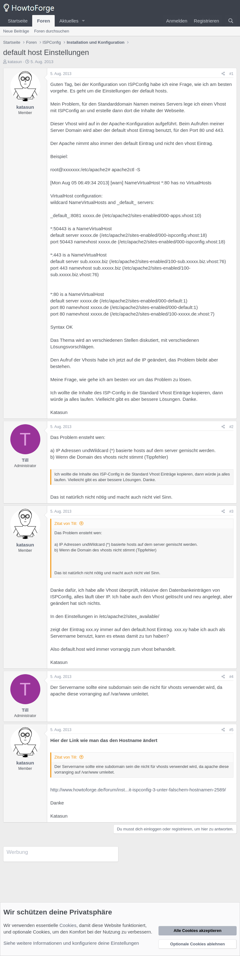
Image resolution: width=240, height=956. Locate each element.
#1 (231, 74)
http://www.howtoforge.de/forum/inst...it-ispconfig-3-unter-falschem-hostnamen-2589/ (138, 789)
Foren (43, 20)
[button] (83, 21)
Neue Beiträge (16, 31)
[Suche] (231, 21)
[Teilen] (223, 73)
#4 (231, 677)
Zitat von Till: (65, 523)
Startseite (18, 20)
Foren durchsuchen (51, 31)
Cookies (67, 925)
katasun (15, 61)
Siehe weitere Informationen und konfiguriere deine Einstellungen (71, 943)
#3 (231, 511)
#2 (231, 427)
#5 (231, 730)
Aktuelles (68, 20)
